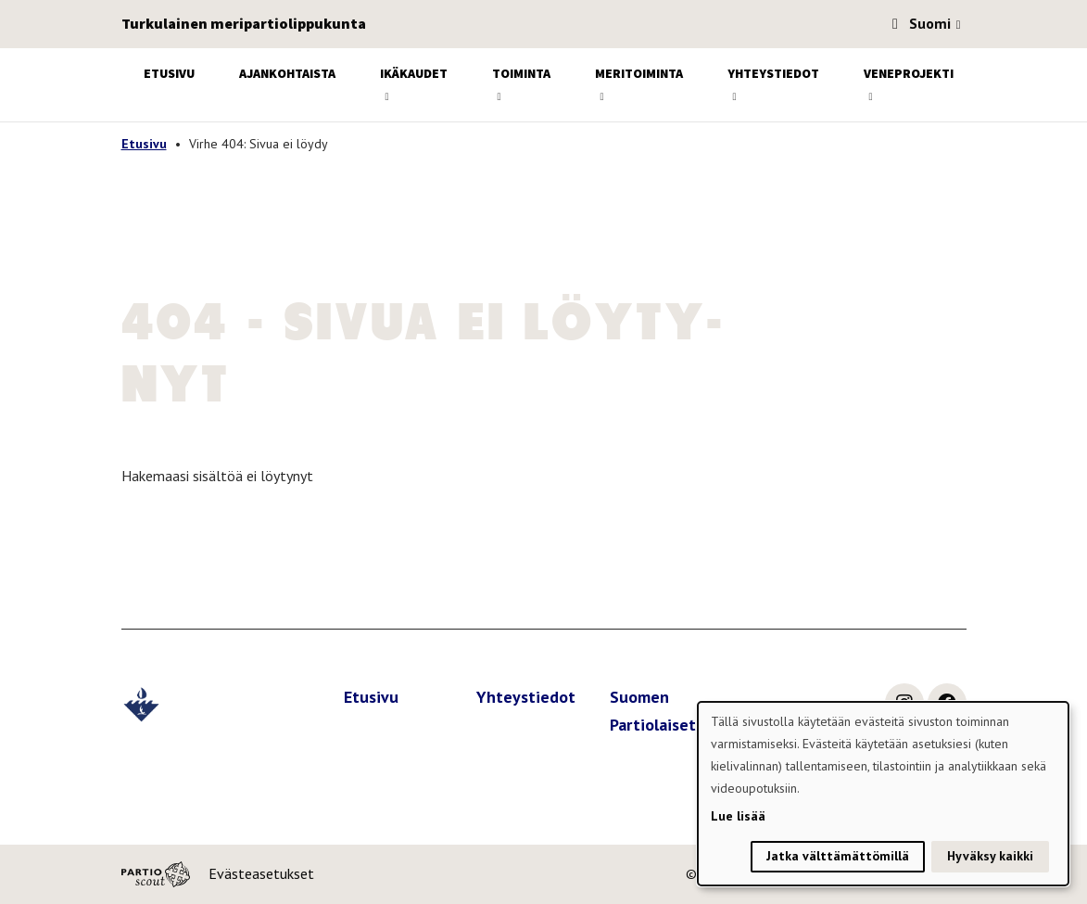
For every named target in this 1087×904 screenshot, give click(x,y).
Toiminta (521, 73)
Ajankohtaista (287, 73)
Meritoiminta (639, 73)
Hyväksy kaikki (990, 855)
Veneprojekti (909, 73)
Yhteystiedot (773, 73)
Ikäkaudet (414, 73)
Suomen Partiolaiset (653, 711)
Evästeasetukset (261, 873)
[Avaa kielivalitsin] (959, 27)
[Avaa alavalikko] (387, 97)
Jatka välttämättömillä (837, 855)
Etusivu (169, 73)
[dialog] (883, 793)
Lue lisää (738, 816)
